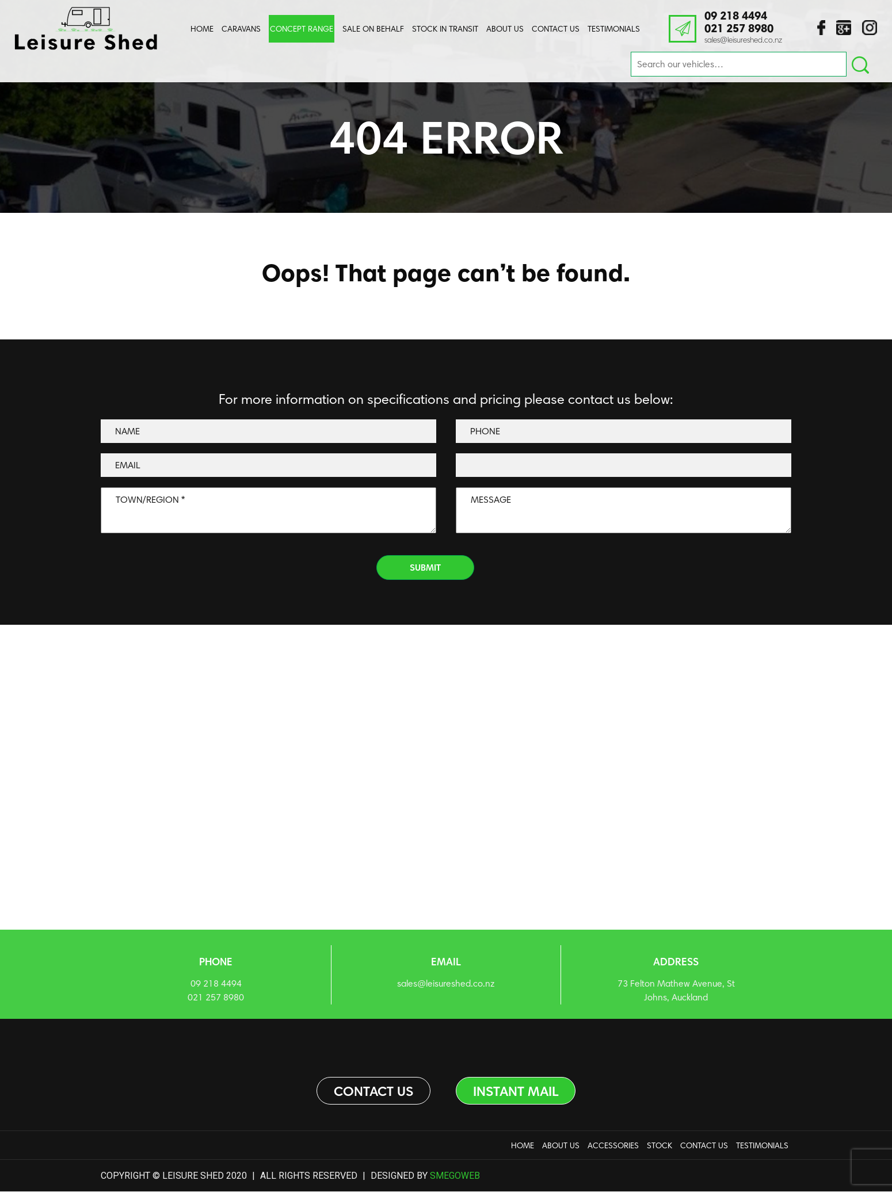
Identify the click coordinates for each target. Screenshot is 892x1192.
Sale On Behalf (373, 29)
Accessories (613, 1146)
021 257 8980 (741, 28)
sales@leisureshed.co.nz (743, 40)
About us (505, 29)
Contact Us (556, 29)
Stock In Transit (445, 29)
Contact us (371, 1091)
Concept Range (301, 29)
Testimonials (614, 29)
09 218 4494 (738, 16)
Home (202, 29)
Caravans (241, 29)
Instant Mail (517, 1091)
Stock (659, 1146)
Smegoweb (455, 1175)
